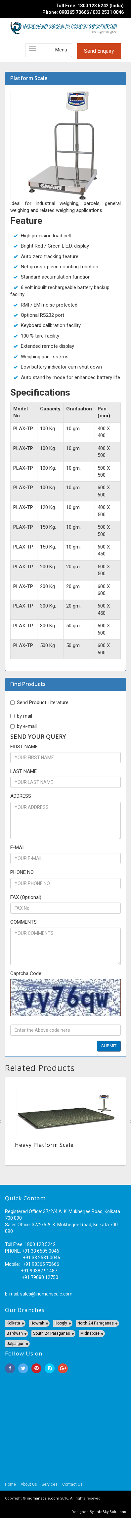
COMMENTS (23, 922)
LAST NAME (23, 771)
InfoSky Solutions (111, 1512)
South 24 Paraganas (51, 1333)
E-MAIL (18, 847)
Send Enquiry (99, 51)
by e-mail (23, 726)
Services (50, 1484)
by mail (21, 716)
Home (10, 1484)
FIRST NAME (24, 747)
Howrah (37, 1323)
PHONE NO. (22, 872)
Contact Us (72, 1484)
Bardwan (15, 1333)
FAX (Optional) (25, 897)
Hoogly (61, 1323)
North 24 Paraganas (95, 1323)
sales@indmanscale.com (46, 1293)
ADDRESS (20, 796)
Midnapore (90, 1333)
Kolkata (13, 1323)
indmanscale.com (43, 1498)
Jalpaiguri (15, 1343)
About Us (29, 1484)
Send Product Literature (39, 702)
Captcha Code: (26, 973)
